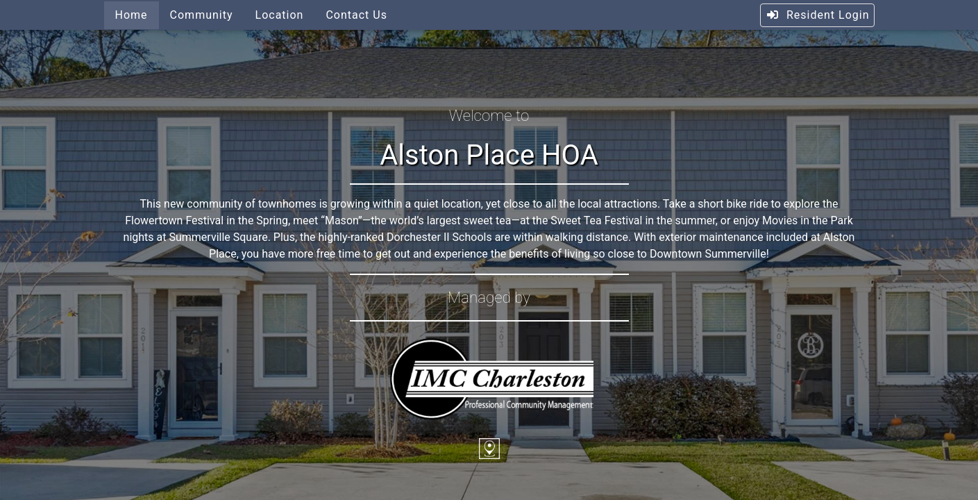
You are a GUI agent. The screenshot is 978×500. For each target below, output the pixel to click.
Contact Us (356, 15)
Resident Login (817, 15)
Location (279, 15)
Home (131, 15)
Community (201, 15)
